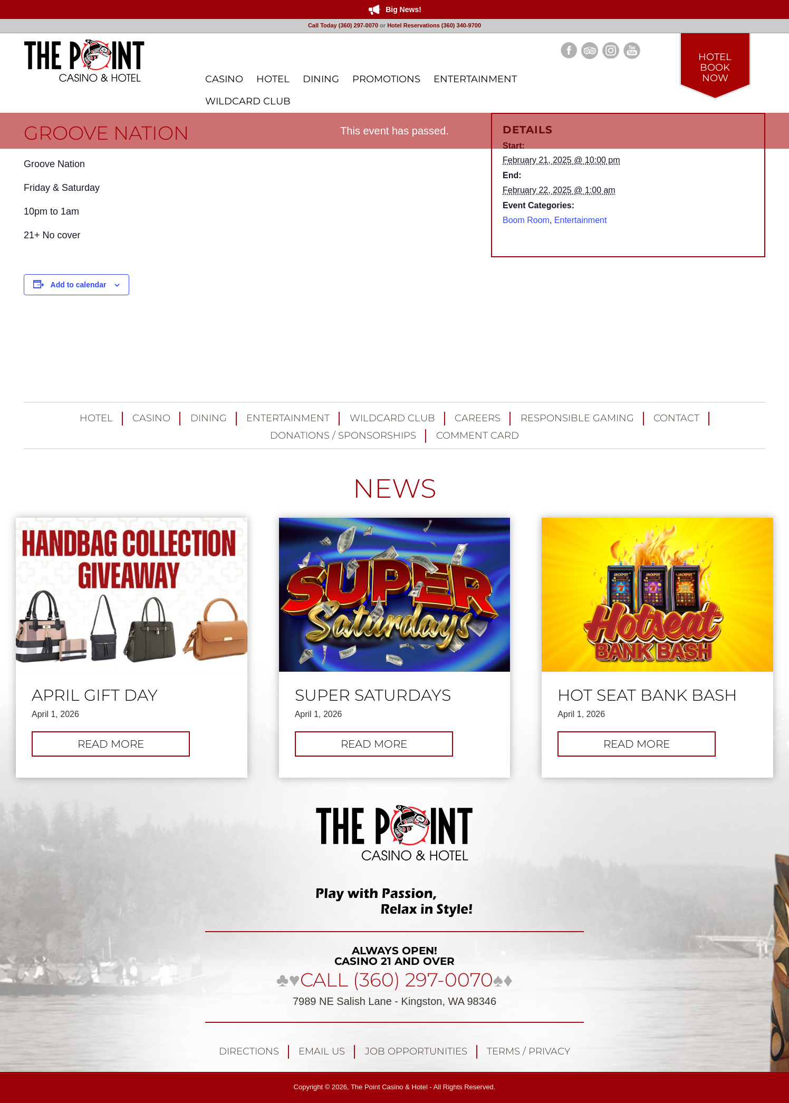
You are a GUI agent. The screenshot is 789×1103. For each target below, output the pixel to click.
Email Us (322, 1051)
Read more (126, 746)
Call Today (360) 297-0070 (343, 25)
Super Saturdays (373, 695)
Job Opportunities (416, 1051)
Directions (249, 1051)
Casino (151, 418)
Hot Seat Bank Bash (647, 695)
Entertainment (580, 220)
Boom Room (526, 220)
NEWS (394, 488)
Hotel (96, 418)
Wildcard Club (392, 418)
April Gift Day (95, 695)
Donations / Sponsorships (343, 435)
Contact (676, 418)
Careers (478, 418)
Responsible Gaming (577, 418)
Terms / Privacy (528, 1051)
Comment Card (477, 435)
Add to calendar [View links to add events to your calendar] (79, 284)
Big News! (403, 9)
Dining (208, 418)
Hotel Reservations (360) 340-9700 (434, 25)
